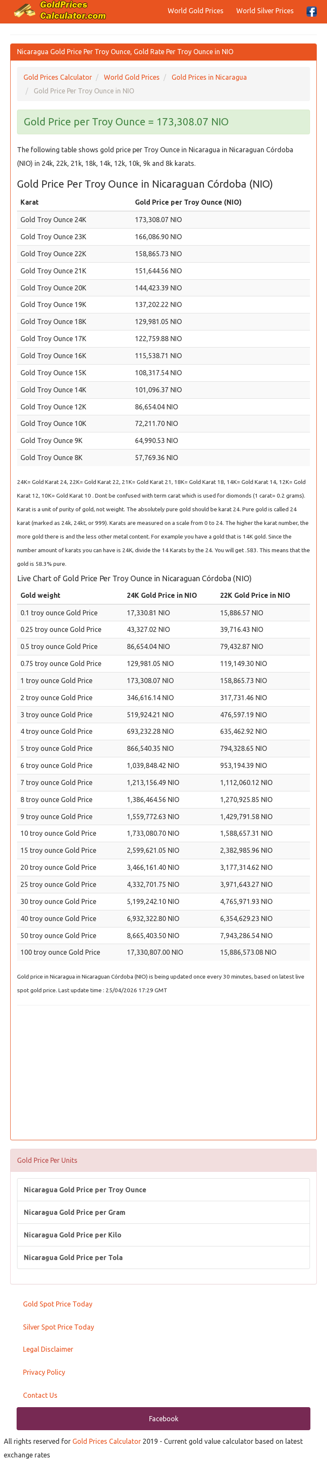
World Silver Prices (265, 10)
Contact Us (40, 1395)
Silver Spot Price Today (58, 1327)
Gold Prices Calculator (106, 1441)
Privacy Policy (44, 1372)
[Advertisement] (163, 1073)
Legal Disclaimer (48, 1349)
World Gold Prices (196, 10)
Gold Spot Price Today (57, 1304)
